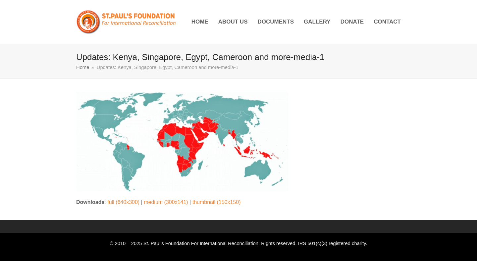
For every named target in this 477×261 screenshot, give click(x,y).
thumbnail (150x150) (216, 202)
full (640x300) (123, 202)
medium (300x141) (166, 202)
